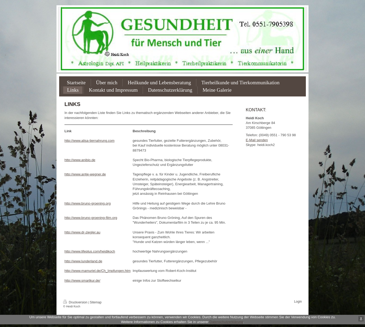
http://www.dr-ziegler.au (82, 232)
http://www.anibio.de (79, 160)
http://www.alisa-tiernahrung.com (89, 141)
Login (298, 301)
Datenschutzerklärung (226, 322)
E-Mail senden (257, 140)
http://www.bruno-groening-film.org (90, 218)
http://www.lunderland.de (83, 261)
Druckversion (75, 302)
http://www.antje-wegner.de (85, 174)
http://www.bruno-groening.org (87, 203)
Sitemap (96, 302)
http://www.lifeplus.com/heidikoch (89, 251)
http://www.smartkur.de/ (82, 280)
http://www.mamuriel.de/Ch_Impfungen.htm (97, 271)
